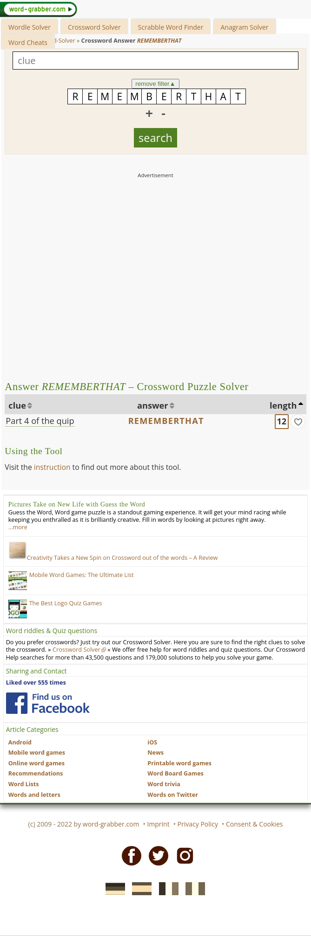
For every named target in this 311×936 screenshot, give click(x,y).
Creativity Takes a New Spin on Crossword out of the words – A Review (113, 558)
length (283, 405)
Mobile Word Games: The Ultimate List (81, 575)
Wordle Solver (29, 27)
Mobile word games (36, 752)
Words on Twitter (172, 795)
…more (17, 527)
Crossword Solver (94, 27)
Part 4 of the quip (40, 420)
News (155, 752)
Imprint (158, 824)
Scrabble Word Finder (171, 27)
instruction (52, 467)
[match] (298, 421)
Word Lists (23, 784)
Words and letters (34, 795)
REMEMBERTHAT (166, 420)
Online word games (36, 763)
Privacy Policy (198, 824)
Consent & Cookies (254, 824)
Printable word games (179, 763)
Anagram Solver (244, 27)
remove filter (155, 83)
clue (17, 405)
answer (152, 405)
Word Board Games (175, 773)
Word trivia (163, 784)
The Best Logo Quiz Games (65, 603)
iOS (152, 742)
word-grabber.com (111, 824)
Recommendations (35, 773)
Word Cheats (27, 42)
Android (20, 742)
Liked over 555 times (36, 682)
